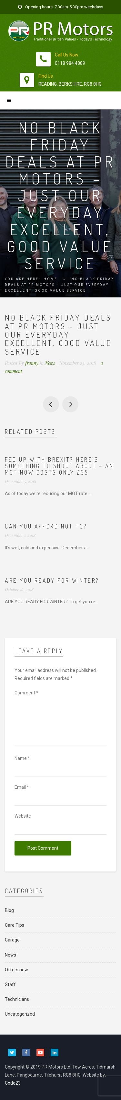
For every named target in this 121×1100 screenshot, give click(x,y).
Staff (10, 984)
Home (50, 279)
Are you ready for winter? (52, 580)
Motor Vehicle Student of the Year (51, 404)
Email (22, 787)
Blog (9, 910)
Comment (26, 692)
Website (23, 816)
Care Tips (14, 925)
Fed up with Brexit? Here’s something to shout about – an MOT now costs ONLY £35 (59, 466)
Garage (12, 939)
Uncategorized (20, 1014)
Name (22, 758)
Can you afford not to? (70, 404)
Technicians (17, 999)
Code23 (13, 1083)
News (50, 363)
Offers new (16, 969)
